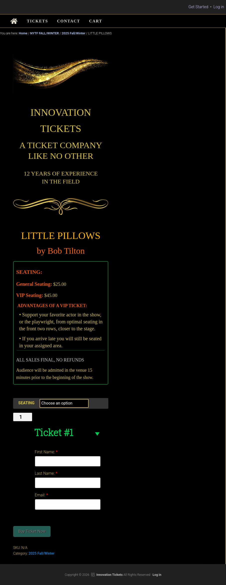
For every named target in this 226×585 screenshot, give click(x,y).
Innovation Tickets (109, 575)
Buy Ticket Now (32, 531)
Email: (41, 495)
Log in (218, 6)
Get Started (198, 6)
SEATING (26, 403)
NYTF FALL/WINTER (44, 33)
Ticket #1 (53, 432)
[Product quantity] (22, 417)
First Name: (46, 452)
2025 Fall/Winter (73, 33)
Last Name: (46, 473)
